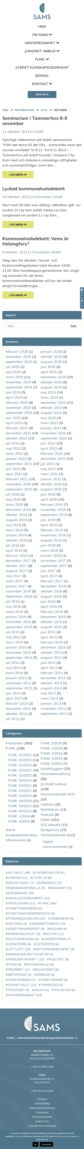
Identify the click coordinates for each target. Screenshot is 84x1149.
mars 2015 (14, 642)
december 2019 (18, 509)
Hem (42, 26)
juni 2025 (48, 367)
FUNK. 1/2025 (51, 748)
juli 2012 (12, 719)
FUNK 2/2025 (51, 743)
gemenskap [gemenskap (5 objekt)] (62, 918)
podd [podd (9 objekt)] (15, 964)
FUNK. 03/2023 (20, 796)
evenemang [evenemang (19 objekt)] (21, 893)
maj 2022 (13, 448)
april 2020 (49, 499)
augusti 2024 (51, 387)
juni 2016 (48, 601)
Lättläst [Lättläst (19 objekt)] (19, 949)
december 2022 (18, 433)
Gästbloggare (52, 768)
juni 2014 (48, 662)
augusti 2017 (16, 571)
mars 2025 (14, 377)
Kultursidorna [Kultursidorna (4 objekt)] (23, 939)
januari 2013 (51, 703)
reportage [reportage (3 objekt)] (19, 975)
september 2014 (19, 657)
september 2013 (19, 688)
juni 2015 (48, 632)
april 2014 (49, 668)
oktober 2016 (51, 591)
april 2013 (14, 698)
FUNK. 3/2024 (51, 758)
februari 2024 (17, 402)
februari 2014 (52, 673)
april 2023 (14, 423)
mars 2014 (14, 673)
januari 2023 (51, 428)
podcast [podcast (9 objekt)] (59, 959)
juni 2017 (48, 571)
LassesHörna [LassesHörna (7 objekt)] (57, 939)
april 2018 (14, 550)
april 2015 (49, 637)
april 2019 (49, 525)
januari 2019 (16, 535)
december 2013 (53, 678)
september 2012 (54, 713)
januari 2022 (16, 458)
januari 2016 (16, 617)
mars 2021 (49, 474)
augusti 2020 (51, 489)
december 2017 (18, 560)
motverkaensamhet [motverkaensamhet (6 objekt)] (55, 949)
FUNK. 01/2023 (20, 765)
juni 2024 (13, 392)
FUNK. (42, 59)
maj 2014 (13, 668)
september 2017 (54, 566)
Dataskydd (46, 1144)
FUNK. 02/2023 (20, 780)
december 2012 (18, 708)
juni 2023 (13, 418)
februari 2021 (17, 479)
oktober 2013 (51, 683)
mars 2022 (14, 453)
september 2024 (19, 387)
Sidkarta (42, 94)
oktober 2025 (51, 356)
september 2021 (19, 464)
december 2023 (53, 402)
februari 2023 (17, 428)
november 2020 (18, 484)
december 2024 (53, 377)
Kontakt (42, 84)
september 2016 (19, 596)
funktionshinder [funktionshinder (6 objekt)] (25, 908)
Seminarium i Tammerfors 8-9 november (34, 120)
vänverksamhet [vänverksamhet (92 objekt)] (25, 995)
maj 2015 (13, 637)
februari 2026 (17, 351)
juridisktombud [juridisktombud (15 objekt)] (48, 924)
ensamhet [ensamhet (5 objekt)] (61, 888)
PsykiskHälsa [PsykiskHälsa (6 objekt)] (40, 964)
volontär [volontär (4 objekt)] (64, 990)
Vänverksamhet (42, 43)
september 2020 (19, 489)
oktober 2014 (51, 652)
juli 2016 (12, 601)
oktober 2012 (16, 713)
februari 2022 (52, 453)
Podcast (47, 814)
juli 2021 (47, 464)
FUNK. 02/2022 (20, 775)
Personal (42, 1098)
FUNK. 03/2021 (20, 785)
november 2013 (18, 683)
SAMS (39, 131)
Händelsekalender (42, 1116)
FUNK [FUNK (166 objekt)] (48, 903)
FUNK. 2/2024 (51, 753)
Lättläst (47, 804)
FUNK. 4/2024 (51, 763)
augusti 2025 (51, 362)
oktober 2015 (51, 622)
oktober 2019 (16, 515)
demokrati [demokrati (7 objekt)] (50, 883)
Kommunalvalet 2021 (58, 794)
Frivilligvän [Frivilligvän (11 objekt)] (21, 903)
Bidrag (41, 75)
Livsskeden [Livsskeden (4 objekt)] (47, 944)
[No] (80, 1139)
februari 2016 (52, 611)
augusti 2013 (51, 688)
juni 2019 (48, 520)
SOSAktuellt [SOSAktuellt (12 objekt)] (22, 985)
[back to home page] (42, 1023)
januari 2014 (16, 678)
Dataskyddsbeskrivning (42, 1107)
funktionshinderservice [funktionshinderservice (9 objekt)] (31, 913)
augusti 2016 (51, 596)
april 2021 (14, 474)
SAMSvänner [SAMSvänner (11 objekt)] (22, 980)
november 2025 (18, 356)
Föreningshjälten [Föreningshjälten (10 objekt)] (27, 918)
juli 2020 (12, 494)
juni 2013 (13, 693)
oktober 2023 (51, 407)
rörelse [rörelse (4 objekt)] (45, 975)
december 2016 (53, 586)
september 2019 (54, 515)
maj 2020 (13, 499)
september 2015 (19, 627)
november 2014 (18, 652)
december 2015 (53, 617)
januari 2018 (51, 555)
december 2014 (53, 647)
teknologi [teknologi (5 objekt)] (52, 985)
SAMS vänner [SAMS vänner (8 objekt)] (54, 980)
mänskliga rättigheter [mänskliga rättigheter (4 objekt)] (31, 954)
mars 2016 (14, 611)
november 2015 (18, 622)
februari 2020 (52, 504)
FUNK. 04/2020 (20, 801)
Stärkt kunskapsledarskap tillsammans (21, 835)
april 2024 (14, 397)
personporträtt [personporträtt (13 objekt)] (26, 959)
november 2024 (18, 382)
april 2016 (49, 606)
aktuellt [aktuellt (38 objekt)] (19, 873)
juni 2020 (48, 494)
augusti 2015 (51, 627)
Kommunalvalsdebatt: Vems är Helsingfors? (35, 241)
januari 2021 (51, 479)
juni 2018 (48, 545)
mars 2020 (14, 504)
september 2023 (19, 413)
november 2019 (53, 509)
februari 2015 (52, 642)
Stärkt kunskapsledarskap (42, 67)
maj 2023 (48, 418)
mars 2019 (14, 530)
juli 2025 (12, 367)
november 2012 (53, 708)
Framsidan (43, 197)
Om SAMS (42, 34)
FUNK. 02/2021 (20, 770)
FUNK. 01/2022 (20, 760)
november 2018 (53, 535)
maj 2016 (13, 606)
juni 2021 (13, 469)
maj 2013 (48, 693)
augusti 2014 (51, 657)
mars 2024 (49, 397)
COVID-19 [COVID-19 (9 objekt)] (42, 878)
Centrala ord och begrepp (42, 1125)
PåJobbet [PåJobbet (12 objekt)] (19, 969)
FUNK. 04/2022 (20, 811)
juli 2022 (12, 443)
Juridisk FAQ (42, 1121)
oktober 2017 (16, 566)
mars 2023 (49, 423)
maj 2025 (13, 372)
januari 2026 (51, 351)
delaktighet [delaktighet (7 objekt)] (21, 883)
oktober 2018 (16, 540)
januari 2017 (16, 586)
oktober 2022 (16, 438)
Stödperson (50, 830)
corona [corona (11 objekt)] (18, 878)
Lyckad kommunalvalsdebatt (33, 188)
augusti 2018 (51, 540)
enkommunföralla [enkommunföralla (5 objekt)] (26, 888)
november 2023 (18, 407)
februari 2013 (17, 703)
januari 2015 (16, 647)
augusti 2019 (16, 520)
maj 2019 (13, 525)
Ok (35, 1144)
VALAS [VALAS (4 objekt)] (41, 990)
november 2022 (53, 433)
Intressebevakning (55, 774)
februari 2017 (52, 581)
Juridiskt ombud (42, 51)
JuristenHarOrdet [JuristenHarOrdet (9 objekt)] (26, 929)
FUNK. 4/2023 (19, 821)
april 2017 (49, 576)
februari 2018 (17, 555)
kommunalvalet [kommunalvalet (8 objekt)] (24, 934)
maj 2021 (48, 469)
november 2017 (53, 560)
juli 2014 (12, 662)
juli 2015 (12, 632)
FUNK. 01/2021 (20, 755)
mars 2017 (14, 581)
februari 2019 (52, 530)
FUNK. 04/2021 (20, 806)
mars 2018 (49, 550)
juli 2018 (12, 545)
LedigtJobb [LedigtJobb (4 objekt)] (19, 944)
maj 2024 (48, 392)
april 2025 (49, 372)
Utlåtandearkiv (42, 1103)
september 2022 (54, 438)
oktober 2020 (51, 484)
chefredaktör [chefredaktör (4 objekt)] (50, 873)
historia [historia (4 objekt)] (17, 924)
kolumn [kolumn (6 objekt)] (58, 929)
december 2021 (53, 458)
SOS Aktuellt (50, 825)
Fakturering (42, 1112)
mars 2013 (49, 698)
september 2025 (19, 362)
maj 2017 (13, 576)
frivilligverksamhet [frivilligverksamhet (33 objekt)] (29, 898)
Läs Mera (21, 174)
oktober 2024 (51, 382)
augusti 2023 (51, 413)
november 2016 (18, 591)
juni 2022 (48, 443)
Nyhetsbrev (50, 809)
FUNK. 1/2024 (19, 816)
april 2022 (49, 448)
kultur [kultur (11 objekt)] (54, 934)
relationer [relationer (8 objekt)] (47, 969)
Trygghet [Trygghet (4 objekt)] (18, 990)
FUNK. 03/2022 (20, 790)
